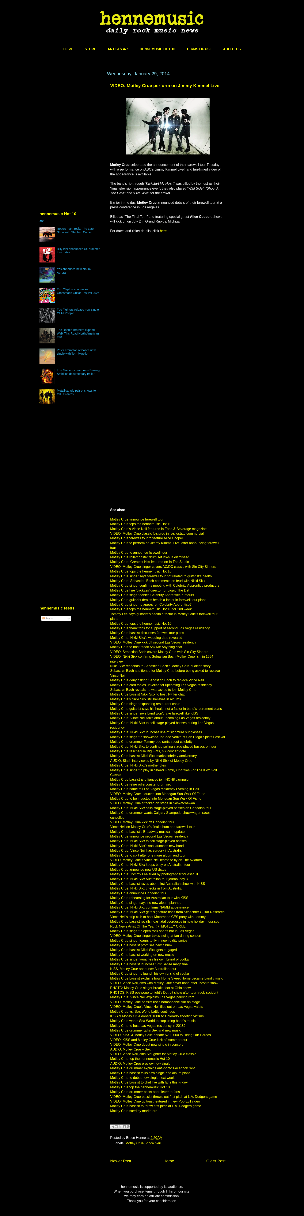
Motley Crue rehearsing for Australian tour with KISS (149, 898)
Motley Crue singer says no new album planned (145, 902)
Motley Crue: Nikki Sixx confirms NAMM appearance (149, 907)
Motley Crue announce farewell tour (137, 519)
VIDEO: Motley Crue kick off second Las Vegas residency (153, 642)
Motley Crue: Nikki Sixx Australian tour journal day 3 (149, 879)
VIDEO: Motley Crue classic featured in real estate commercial (157, 533)
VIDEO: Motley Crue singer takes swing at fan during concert (155, 935)
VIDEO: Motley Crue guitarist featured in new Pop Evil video (155, 1101)
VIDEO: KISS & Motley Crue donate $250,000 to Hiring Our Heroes (160, 1035)
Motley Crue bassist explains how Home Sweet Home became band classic (166, 978)
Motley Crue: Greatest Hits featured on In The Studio (149, 562)
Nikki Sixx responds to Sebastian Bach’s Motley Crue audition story (160, 666)
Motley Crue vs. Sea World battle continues (142, 1011)
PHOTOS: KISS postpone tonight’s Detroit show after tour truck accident (164, 992)
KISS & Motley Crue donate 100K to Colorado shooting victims (157, 1016)
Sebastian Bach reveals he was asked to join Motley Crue (153, 689)
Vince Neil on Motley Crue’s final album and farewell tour (152, 827)
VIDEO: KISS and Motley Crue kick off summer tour (148, 1040)
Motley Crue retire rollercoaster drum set (140, 784)
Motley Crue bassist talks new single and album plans (150, 1073)
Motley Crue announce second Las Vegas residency (149, 836)
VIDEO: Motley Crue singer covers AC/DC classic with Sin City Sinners (163, 566)
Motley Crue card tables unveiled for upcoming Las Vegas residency (161, 685)
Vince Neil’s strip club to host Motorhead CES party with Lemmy (158, 917)
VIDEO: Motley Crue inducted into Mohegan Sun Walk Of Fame (157, 794)
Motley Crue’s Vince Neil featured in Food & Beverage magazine (158, 529)
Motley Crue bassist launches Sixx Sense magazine (149, 964)
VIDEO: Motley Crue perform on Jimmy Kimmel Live (164, 85)
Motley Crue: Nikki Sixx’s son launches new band (147, 846)
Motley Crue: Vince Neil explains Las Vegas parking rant (152, 997)
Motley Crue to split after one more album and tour (148, 855)
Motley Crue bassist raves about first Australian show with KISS (157, 883)
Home (168, 1161)
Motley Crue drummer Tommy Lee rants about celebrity (151, 741)
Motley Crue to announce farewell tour (138, 552)
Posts (47, 618)
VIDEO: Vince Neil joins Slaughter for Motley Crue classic (153, 1054)
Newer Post (120, 1161)
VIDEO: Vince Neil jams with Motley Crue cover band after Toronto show (164, 983)
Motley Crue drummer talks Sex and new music (145, 1030)
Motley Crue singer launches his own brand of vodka (149, 959)
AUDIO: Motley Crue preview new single (140, 1063)
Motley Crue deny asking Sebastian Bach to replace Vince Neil (157, 680)
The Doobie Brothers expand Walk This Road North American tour (78, 333)
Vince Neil (153, 1143)
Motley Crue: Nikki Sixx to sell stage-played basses (148, 841)
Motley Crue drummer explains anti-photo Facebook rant (152, 1068)
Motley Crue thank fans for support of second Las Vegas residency (160, 628)
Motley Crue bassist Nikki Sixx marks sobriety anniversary (153, 756)
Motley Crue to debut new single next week (142, 1077)
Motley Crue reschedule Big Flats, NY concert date (148, 751)
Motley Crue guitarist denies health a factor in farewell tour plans (158, 600)
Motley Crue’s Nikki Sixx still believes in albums (145, 699)
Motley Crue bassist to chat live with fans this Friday (149, 1082)
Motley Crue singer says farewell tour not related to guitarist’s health (161, 576)
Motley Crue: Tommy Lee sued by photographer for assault (154, 874)
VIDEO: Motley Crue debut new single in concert (146, 1044)
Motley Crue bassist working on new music (142, 954)
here (163, 231)
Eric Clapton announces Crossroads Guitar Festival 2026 (78, 291)
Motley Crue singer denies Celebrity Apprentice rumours (152, 595)
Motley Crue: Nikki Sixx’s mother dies (138, 765)
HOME (68, 49)
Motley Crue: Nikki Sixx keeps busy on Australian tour (150, 864)
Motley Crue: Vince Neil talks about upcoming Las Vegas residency (160, 718)
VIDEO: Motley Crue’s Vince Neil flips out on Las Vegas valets (156, 1006)
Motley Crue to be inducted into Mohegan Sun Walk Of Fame (155, 798)
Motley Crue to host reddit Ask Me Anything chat (146, 647)
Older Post (215, 1161)
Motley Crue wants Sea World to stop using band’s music (152, 1021)
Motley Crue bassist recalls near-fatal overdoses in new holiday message (164, 921)
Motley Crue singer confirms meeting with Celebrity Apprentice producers (164, 585)
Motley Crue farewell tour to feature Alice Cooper (146, 538)
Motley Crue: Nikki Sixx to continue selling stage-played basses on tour (163, 746)
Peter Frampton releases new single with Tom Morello (76, 351)
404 (41, 221)
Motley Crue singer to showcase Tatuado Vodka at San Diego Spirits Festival (167, 737)
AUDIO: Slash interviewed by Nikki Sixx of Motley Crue (151, 760)
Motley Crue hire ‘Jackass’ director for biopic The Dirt (149, 590)
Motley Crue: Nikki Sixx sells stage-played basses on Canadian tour (160, 808)
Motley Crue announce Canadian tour (138, 893)
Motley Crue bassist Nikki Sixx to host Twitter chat (147, 694)
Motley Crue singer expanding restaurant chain (145, 704)
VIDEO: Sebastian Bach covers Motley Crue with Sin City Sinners (159, 652)
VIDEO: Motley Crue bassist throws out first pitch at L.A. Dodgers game (163, 1096)
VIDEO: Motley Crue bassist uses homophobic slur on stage (155, 1002)
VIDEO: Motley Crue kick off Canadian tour (142, 822)
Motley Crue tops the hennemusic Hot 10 (140, 524)
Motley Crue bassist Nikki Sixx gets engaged (143, 950)
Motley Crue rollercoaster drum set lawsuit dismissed (149, 557)
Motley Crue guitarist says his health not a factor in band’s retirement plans (166, 708)
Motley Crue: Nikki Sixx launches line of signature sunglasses (156, 732)
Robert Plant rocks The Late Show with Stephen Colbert (75, 230)
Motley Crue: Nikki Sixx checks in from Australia (146, 888)
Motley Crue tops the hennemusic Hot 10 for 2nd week (151, 609)
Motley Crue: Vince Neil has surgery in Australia (146, 850)
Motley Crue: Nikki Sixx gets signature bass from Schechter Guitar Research (167, 912)
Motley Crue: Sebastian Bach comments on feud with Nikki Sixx (157, 581)
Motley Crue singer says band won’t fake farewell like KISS (154, 713)
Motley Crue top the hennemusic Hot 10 (140, 1058)
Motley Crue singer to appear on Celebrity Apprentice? (150, 604)
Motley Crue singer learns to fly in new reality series (148, 940)
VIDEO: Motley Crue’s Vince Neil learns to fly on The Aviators (156, 860)
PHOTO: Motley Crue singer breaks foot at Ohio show (150, 988)
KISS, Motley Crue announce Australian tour (143, 969)
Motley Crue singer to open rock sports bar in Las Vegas (152, 931)
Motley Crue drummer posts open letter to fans (145, 1092)
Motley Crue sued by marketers (133, 1111)
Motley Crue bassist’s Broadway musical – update (147, 831)
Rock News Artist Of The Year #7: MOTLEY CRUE (148, 926)
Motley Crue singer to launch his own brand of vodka (149, 973)
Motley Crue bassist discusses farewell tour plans (147, 633)
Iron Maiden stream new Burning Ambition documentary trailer (78, 372)
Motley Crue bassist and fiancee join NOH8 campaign (150, 779)
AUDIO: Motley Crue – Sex (130, 1049)
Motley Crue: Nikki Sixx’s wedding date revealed (146, 637)
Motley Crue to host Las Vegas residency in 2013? (148, 1025)
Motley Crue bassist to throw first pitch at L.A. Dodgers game (155, 1106)
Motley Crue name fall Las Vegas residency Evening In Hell (154, 789)
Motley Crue (134, 1143)
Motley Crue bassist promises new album (141, 945)
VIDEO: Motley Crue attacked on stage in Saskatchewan (152, 803)
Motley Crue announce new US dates (138, 869)
